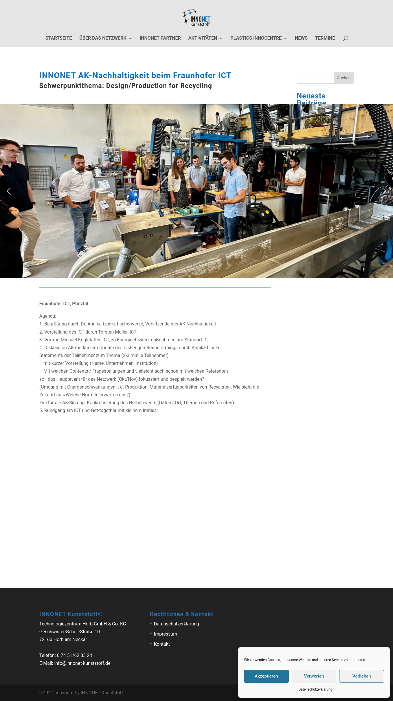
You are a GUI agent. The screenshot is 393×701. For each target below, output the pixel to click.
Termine (325, 38)
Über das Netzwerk (102, 38)
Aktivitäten (202, 38)
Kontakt (162, 644)
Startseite (58, 38)
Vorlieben (361, 676)
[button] (8, 191)
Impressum (165, 634)
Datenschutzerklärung (316, 689)
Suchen (343, 78)
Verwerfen (314, 676)
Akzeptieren (266, 676)
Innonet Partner (160, 38)
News (301, 38)
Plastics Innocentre (256, 38)
